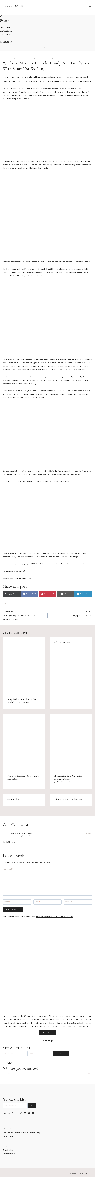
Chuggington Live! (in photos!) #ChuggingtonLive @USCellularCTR (68, 778)
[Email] (47, 902)
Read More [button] (47, 1032)
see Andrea (79, 391)
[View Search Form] (90, 13)
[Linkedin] (25, 1113)
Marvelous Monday (23, 578)
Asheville (25, 58)
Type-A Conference (43, 58)
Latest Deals (5, 34)
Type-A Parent (59, 58)
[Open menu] (90, 6)
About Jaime (5, 27)
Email (37, 902)
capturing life (13, 798)
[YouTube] (29, 1113)
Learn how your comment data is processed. (54, 917)
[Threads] (13, 1113)
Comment (8, 869)
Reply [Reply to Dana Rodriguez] (88, 834)
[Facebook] (17, 1113)
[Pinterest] (4, 1113)
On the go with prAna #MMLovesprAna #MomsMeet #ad (24, 615)
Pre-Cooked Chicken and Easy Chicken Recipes (23, 1133)
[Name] (17, 902)
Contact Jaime (6, 31)
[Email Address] (15, 1105)
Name (7, 902)
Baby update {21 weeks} (70, 613)
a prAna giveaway (15, 564)
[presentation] (24, 665)
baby (6, 603)
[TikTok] (21, 1113)
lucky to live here (62, 642)
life (32, 58)
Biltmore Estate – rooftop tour (68, 798)
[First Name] (15, 1053)
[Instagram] (9, 1113)
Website (68, 902)
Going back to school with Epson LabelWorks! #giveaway (22, 701)
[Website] (78, 902)
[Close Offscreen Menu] (1, 16)
